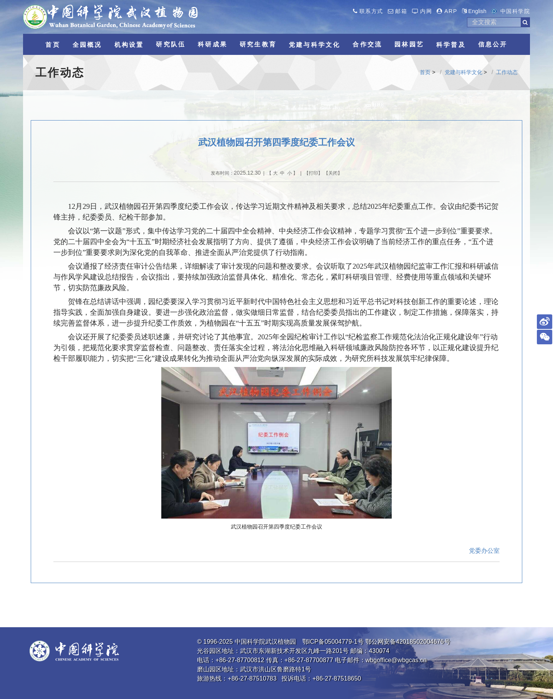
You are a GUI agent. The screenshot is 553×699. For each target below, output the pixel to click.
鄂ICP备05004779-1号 (333, 641)
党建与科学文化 (463, 72)
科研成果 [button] (212, 44)
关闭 (333, 173)
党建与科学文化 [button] (314, 44)
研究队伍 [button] (170, 44)
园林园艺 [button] (409, 44)
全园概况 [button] (87, 44)
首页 (425, 72)
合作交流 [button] (367, 44)
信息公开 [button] (493, 44)
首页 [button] (52, 44)
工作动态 (507, 72)
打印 (313, 173)
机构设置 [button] (129, 44)
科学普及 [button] (451, 44)
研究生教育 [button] (258, 44)
